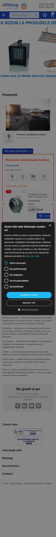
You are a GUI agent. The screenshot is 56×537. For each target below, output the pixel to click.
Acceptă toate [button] (29, 295)
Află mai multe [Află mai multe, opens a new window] (32, 256)
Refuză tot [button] (29, 303)
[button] (28, 309)
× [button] (50, 225)
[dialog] (28, 268)
